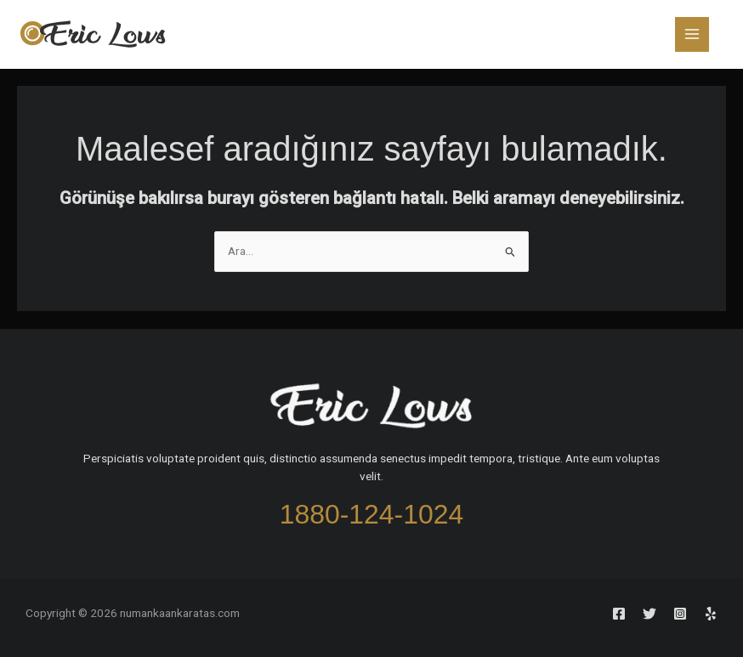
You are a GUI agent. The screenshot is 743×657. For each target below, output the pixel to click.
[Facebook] (619, 613)
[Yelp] (710, 613)
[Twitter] (649, 613)
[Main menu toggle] (692, 34)
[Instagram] (680, 613)
